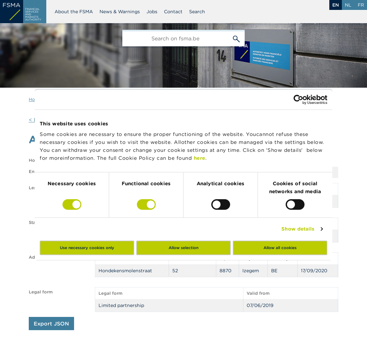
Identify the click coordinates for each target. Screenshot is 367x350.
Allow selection (183, 247)
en (335, 5)
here (199, 158)
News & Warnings (120, 12)
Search (197, 12)
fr (361, 5)
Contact (173, 12)
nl (348, 5)
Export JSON (51, 323)
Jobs (151, 12)
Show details (297, 229)
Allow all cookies (280, 247)
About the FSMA (74, 12)
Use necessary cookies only (87, 247)
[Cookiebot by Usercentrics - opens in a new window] (298, 100)
